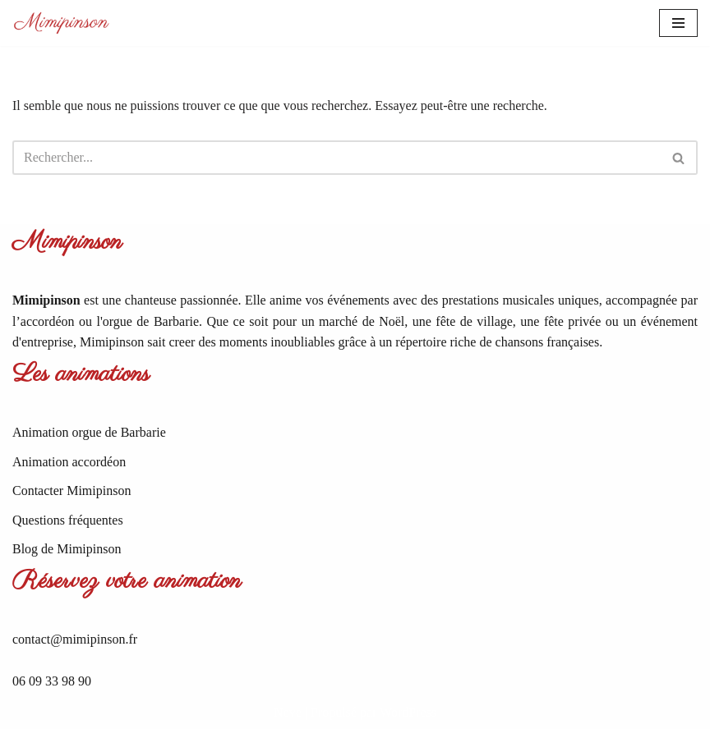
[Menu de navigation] (678, 23)
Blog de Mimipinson (66, 549)
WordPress (408, 712)
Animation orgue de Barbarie (89, 432)
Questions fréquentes (67, 520)
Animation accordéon (69, 462)
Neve (288, 712)
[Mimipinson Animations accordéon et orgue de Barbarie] (61, 22)
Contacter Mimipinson (71, 490)
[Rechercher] (336, 157)
